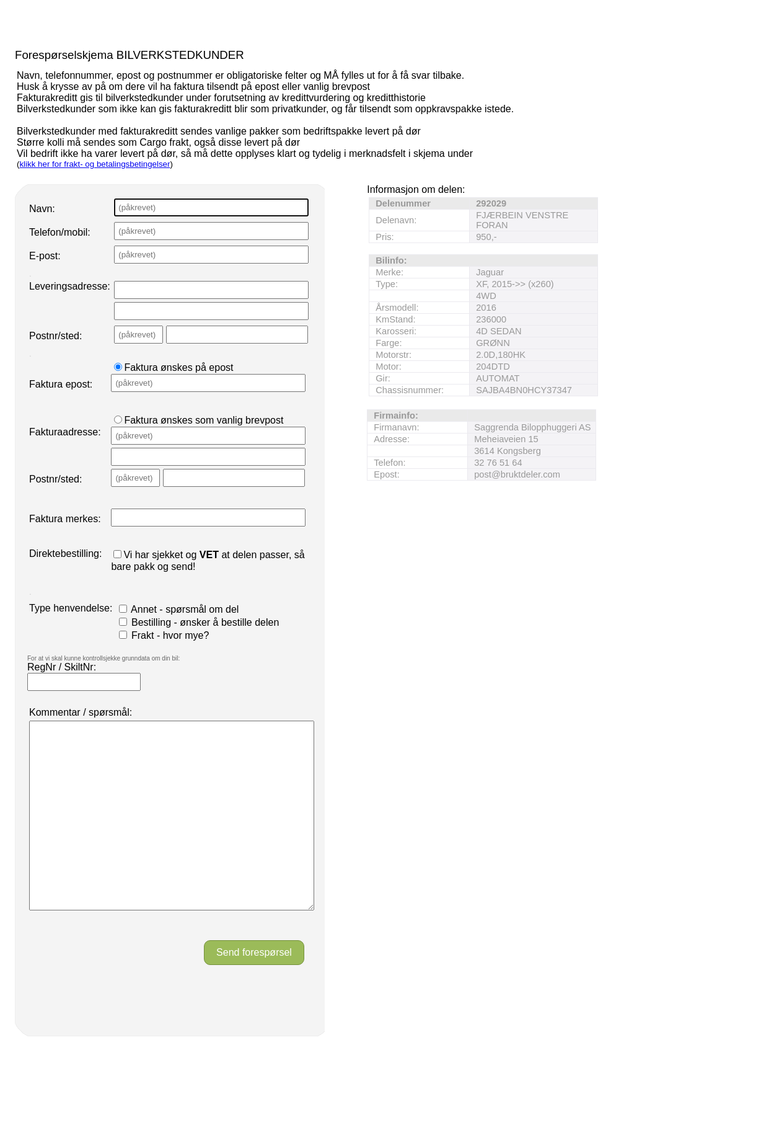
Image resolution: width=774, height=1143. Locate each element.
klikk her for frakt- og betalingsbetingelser (94, 164)
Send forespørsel (254, 989)
